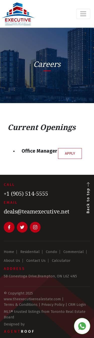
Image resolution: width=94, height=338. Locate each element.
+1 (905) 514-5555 (26, 193)
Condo (51, 252)
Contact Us (36, 261)
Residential (30, 252)
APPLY (70, 153)
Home (9, 252)
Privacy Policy (52, 304)
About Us (12, 261)
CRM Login (77, 304)
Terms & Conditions (21, 304)
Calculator (61, 261)
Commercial (73, 252)
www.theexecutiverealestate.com (32, 299)
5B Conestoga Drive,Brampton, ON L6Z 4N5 (40, 276)
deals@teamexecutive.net (36, 211)
